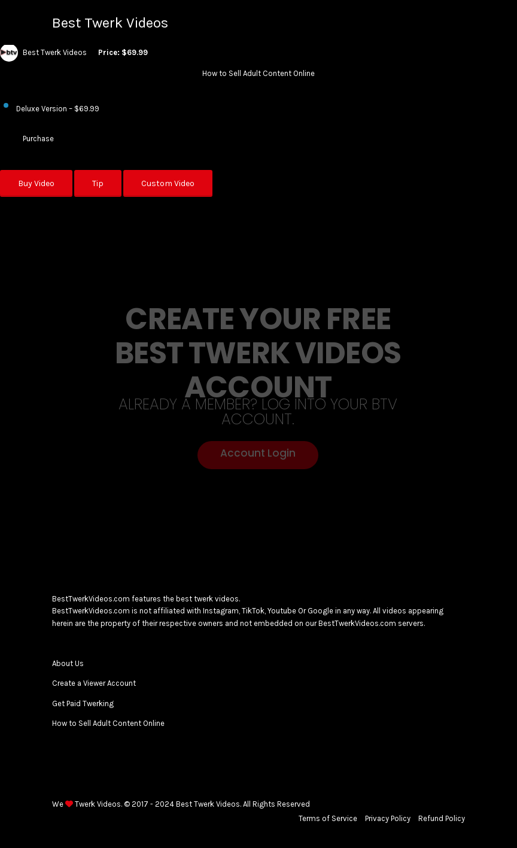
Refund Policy (441, 818)
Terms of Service (328, 818)
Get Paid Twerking (83, 703)
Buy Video (36, 183)
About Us (68, 663)
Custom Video (167, 183)
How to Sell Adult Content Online (108, 723)
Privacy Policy (387, 818)
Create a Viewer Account (94, 683)
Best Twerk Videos (110, 22)
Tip (98, 183)
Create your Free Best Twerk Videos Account (258, 353)
